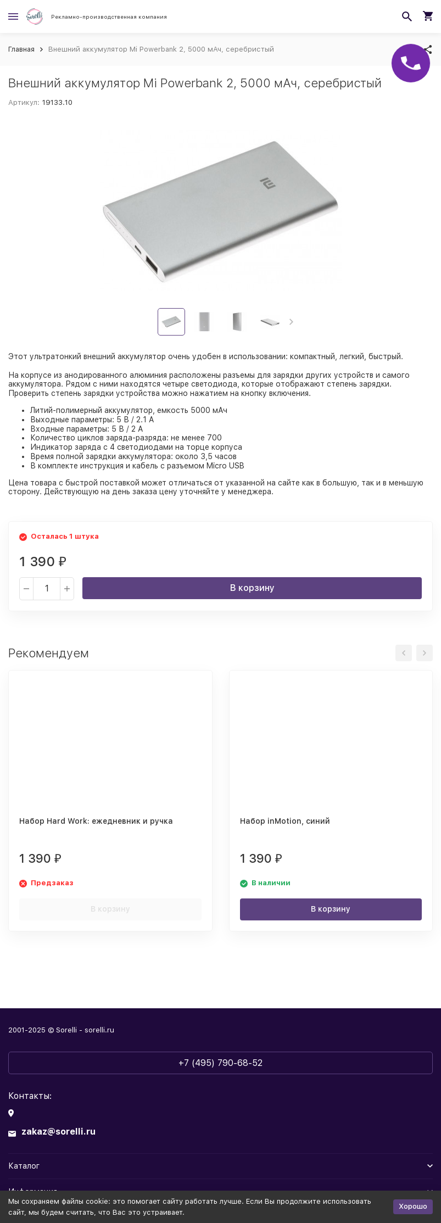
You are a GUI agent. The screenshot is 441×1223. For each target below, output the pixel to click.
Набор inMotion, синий (285, 821)
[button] (291, 322)
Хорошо (413, 1206)
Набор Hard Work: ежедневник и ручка (96, 821)
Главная (21, 49)
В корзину (252, 588)
